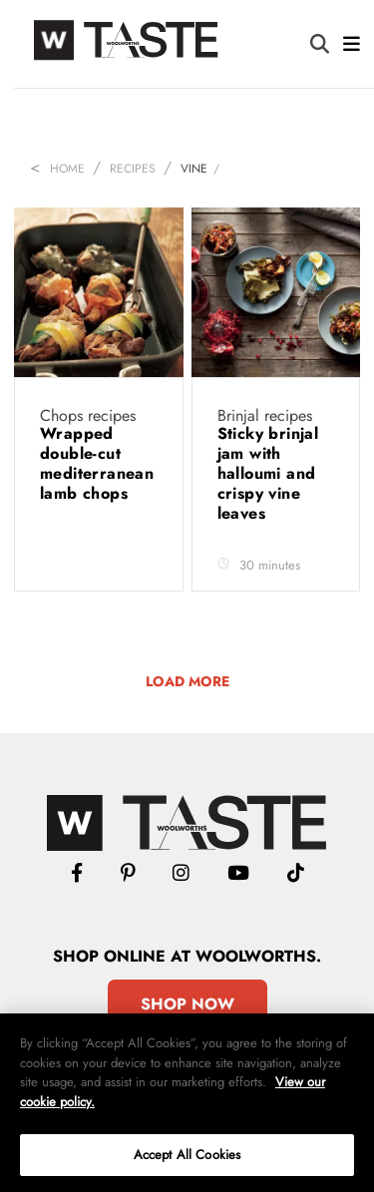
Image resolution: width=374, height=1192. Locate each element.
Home (67, 169)
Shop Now (187, 1004)
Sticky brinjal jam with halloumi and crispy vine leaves (268, 473)
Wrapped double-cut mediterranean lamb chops (97, 463)
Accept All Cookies (187, 1154)
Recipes (133, 169)
